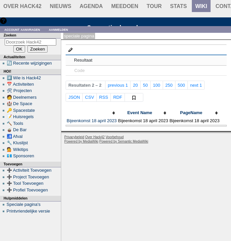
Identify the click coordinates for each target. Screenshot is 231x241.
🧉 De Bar (17, 129)
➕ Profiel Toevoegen (27, 189)
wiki (201, 6)
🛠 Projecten (19, 90)
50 (145, 85)
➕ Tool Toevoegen (25, 183)
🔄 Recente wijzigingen (29, 63)
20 (135, 85)
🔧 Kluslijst (17, 142)
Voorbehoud (114, 137)
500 (181, 85)
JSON (74, 97)
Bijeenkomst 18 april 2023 (92, 120)
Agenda (91, 6)
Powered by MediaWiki (81, 141)
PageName (191, 112)
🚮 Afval (15, 136)
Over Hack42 (22, 6)
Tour (154, 6)
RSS (103, 97)
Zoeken (10, 35)
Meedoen (124, 6)
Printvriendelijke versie (28, 211)
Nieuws (60, 6)
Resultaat (83, 60)
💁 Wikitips (17, 149)
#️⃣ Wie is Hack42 (24, 77)
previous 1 (118, 85)
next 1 (196, 85)
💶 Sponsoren (20, 155)
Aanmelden (58, 29)
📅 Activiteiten (20, 84)
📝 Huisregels (20, 116)
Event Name (139, 112)
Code (79, 70)
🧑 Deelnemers (22, 97)
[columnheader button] (91, 112)
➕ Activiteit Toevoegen (29, 170)
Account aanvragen (22, 29)
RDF (117, 97)
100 (156, 85)
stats (178, 6)
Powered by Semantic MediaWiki (123, 141)
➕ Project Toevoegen (28, 176)
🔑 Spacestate (21, 110)
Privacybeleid (74, 137)
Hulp (12, 20)
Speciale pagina (79, 35)
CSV (89, 97)
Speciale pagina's (24, 204)
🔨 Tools (15, 123)
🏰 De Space (19, 103)
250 (169, 85)
